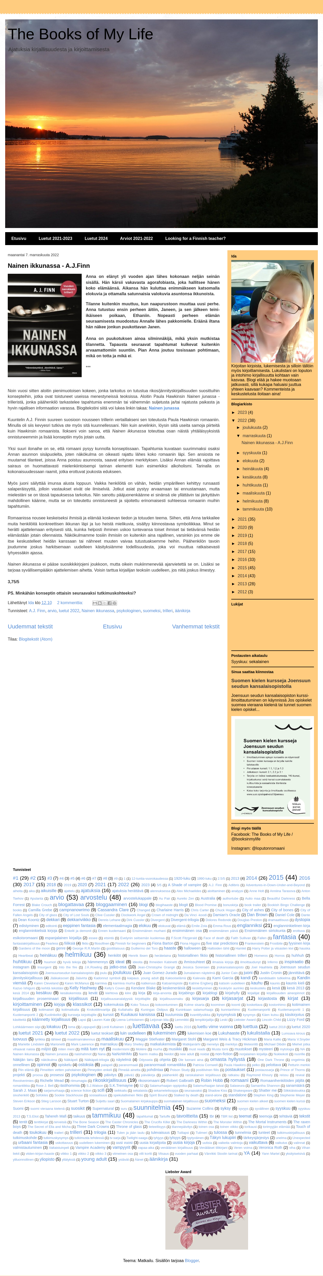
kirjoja (59, 1004)
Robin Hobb (212, 1080)
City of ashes (253, 910)
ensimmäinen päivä (223, 931)
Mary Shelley (134, 1044)
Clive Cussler (105, 915)
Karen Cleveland (46, 983)
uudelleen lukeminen (94, 1143)
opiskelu (65, 1065)
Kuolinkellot (52, 1015)
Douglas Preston (249, 920)
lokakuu (54, 1026)
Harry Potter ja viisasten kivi (273, 948)
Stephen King (263, 1095)
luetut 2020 (301, 1027)
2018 (243, 543)
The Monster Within (227, 1122)
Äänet (139, 1159)
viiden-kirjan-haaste (40, 1154)
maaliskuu (112, 1039)
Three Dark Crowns (93, 1127)
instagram (21, 967)
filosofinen (102, 943)
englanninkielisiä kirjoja (38, 931)
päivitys (110, 1075)
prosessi (57, 1075)
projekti (19, 1075)
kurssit (108, 1015)
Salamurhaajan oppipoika (168, 1086)
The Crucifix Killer (157, 1122)
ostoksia (86, 1064)
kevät (93, 993)
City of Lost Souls (76, 915)
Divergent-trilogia (185, 920)
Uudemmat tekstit (30, 626)
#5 (72, 878)
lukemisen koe (199, 1033)
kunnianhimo (230, 1010)
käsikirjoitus (294, 1015)
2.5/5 (221, 878)
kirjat (293, 998)
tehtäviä (285, 1116)
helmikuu (78, 954)
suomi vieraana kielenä (47, 1109)
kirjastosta (267, 998)
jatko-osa (118, 967)
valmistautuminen (27, 1147)
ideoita (138, 962)
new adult (187, 1054)
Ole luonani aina (190, 1060)
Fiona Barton (162, 943)
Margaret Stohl (184, 1039)
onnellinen (21, 1065)
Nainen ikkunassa (98, 611)
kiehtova (111, 993)
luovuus (20, 1039)
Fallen (262, 938)
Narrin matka (148, 1054)
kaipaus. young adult (143, 978)
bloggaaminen (111, 904)
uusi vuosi (124, 1143)
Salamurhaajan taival (208, 1086)
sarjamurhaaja (54, 1090)
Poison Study (180, 1070)
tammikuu (106, 1115)
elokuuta (251, 461)
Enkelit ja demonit (78, 931)
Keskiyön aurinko (231, 988)
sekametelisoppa (165, 1090)
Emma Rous (222, 926)
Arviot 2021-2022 (136, 238)
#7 (94, 878)
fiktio (85, 943)
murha (157, 1049)
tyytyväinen (195, 1138)
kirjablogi (210, 993)
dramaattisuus (278, 920)
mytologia (287, 1049)
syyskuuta (252, 453)
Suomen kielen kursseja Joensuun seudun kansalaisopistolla (271, 683)
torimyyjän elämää (276, 1127)
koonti (236, 1005)
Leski (224, 1020)
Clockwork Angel (133, 915)
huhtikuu (22, 961)
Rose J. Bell (45, 1086)
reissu (284, 1075)
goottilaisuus (115, 948)
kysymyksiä (226, 1015)
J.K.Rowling (93, 967)
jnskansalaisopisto (230, 967)
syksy (225, 1108)
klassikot (82, 1004)
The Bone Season (86, 1122)
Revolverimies (23, 1081)
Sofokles (41, 1095)
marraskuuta (255, 436)
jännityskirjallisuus (28, 978)
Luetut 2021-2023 (55, 238)
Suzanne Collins (199, 1108)
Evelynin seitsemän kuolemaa (142, 938)
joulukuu (122, 972)
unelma (281, 1138)
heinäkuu (48, 955)
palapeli (106, 1065)
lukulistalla (258, 1033)
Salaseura (237, 1086)
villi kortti (145, 1154)
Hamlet (241, 948)
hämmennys (98, 962)
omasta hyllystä (227, 1059)
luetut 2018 (277, 1027)
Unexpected (301, 1138)
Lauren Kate (101, 1020)
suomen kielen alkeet (252, 1101)
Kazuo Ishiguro (24, 988)
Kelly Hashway (83, 988)
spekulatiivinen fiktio (128, 1095)
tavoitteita (187, 1116)
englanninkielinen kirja (291, 926)
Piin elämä (26, 1070)
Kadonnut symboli (107, 978)
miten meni (66, 1049)
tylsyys (175, 1138)
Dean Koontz (28, 920)
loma (71, 1027)
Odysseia (145, 1060)
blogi (143, 904)
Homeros (261, 956)
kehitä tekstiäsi (52, 988)
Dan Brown (257, 915)
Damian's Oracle (226, 915)
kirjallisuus (78, 998)
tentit (23, 1122)
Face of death (214, 938)
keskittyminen (202, 988)
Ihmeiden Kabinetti (163, 962)
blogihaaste (164, 905)
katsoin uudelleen (232, 983)
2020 (243, 527)
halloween (192, 948)
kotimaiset (46, 1010)
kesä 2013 (295, 988)
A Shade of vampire (184, 885)
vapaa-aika (146, 1148)
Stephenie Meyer (292, 1095)
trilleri (168, 611)
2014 (243, 576)
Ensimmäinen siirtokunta (265, 931)
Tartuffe (164, 1116)
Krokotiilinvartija (98, 1010)
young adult (94, 1159)
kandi (246, 978)
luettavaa (146, 1025)
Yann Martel (271, 1154)
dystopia (302, 919)
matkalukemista (163, 1044)
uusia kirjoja (184, 1142)
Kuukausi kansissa (138, 1014)
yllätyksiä (68, 1159)
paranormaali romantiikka (165, 1065)
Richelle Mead (52, 1080)
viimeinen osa (123, 1154)
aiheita (18, 891)
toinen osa (206, 1127)
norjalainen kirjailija (253, 1054)
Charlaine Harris (170, 910)
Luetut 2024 (96, 238)
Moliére (141, 1049)
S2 (142, 1086)
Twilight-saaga (137, 1138)
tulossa (220, 1132)
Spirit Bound (158, 1095)
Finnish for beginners (130, 943)
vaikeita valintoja (230, 1143)
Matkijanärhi (192, 1044)
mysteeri (266, 1049)
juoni (248, 972)
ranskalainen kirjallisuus (203, 1075)
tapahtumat (144, 1116)
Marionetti (57, 1044)
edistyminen (29, 926)
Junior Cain (229, 973)
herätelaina (163, 956)
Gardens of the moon (34, 948)
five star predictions (222, 943)
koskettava (255, 1005)
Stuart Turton (78, 1101)
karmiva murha (124, 983)
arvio (52, 611)
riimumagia (79, 1081)
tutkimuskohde (25, 1138)
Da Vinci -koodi (195, 915)
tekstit (304, 1116)
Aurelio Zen (185, 898)
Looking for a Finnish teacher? (195, 238)
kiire (128, 993)
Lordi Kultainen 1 (114, 1027)
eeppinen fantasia (79, 925)
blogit (183, 905)
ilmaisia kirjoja (222, 962)
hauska (304, 948)
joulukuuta (253, 427)
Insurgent (44, 967)
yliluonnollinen (23, 1159)
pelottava (273, 1065)
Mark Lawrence (82, 1044)
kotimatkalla (70, 1010)
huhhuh (297, 955)
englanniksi (249, 925)
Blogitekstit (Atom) (35, 639)
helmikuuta (253, 501)
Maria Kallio (272, 1039)
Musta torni (220, 1049)
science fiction (81, 1090)
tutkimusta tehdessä (89, 1138)
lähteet (56, 1039)
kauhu (257, 983)
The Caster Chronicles (121, 1122)
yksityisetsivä (295, 1154)
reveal (300, 1075)
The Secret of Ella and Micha (49, 1127)
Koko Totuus (139, 1005)
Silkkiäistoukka (294, 1090)
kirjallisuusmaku (171, 999)
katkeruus (148, 983)
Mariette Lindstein (31, 1044)
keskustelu (258, 988)
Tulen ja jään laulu (131, 1133)
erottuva (299, 931)
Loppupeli (88, 1027)
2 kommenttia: (70, 603)
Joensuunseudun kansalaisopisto (69, 973)
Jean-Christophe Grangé (156, 967)
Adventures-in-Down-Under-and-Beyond (275, 885)
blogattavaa (71, 904)
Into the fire (68, 967)
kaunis (275, 983)
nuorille (299, 1054)
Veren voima (243, 1148)
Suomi (18, 1108)
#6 (83, 878)
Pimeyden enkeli (99, 1070)
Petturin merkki (299, 1065)
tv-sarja (115, 1138)
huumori (50, 962)
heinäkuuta (253, 469)
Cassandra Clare (113, 910)
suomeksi (151, 611)
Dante (305, 915)
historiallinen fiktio (193, 955)
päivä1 (129, 1075)
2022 (243, 420)
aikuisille (48, 890)
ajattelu (69, 891)
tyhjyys (158, 1138)
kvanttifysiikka (200, 1015)
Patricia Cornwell (205, 1065)
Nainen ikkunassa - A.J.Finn (49, 265)
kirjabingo (187, 993)
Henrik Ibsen (138, 956)
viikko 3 (100, 1154)
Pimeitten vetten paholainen (60, 1070)
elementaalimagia (117, 926)
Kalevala (199, 978)
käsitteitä (19, 1020)
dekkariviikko (79, 919)
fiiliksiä (69, 943)
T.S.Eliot (32, 1116)
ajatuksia (90, 890)
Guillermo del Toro (144, 948)
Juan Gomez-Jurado (160, 973)
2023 (243, 412)
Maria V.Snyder (298, 1039)
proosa (38, 1075)
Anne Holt (256, 891)
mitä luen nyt (92, 1049)
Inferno (272, 962)
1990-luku (204, 878)
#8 (105, 878)
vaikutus (281, 1143)
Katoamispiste (172, 983)
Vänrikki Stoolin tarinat (220, 1154)
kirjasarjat (232, 998)
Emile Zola (199, 926)
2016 (243, 559)
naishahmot (82, 1054)
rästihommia (69, 1085)
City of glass (48, 915)
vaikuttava (258, 1142)
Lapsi (82, 1020)
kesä (276, 988)
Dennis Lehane (109, 920)
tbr (212, 1116)
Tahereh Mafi (55, 1116)
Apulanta (36, 898)
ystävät (123, 1159)
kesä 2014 (21, 993)
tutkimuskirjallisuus (291, 1133)
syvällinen (262, 1109)
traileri (59, 1133)
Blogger (192, 1260)
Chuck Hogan (225, 910)
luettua (250, 1026)
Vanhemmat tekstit (196, 626)
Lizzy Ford (295, 1019)
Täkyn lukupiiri (223, 1137)
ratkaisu (234, 1075)
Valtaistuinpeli (59, 1148)
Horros (279, 956)
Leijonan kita (159, 1020)
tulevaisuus (160, 1132)
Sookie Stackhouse (69, 1095)
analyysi (237, 891)
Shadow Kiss (217, 1090)
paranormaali (128, 1065)
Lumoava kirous (293, 1033)
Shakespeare (242, 1090)
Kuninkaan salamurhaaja (194, 1010)
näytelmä (123, 1060)
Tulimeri (201, 1133)
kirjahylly (232, 993)
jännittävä (297, 973)
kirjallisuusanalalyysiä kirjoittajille (125, 999)
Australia (208, 898)
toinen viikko (229, 1127)
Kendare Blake (143, 988)
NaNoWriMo (122, 1054)
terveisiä (60, 1122)
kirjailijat (253, 993)
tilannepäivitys (182, 1127)
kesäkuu (44, 993)
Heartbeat (25, 956)
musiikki (175, 1049)
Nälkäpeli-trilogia (96, 1060)
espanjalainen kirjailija (63, 938)
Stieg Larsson (51, 1101)
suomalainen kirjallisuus (181, 1101)
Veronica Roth (270, 1147)
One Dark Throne (271, 1060)
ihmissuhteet (194, 962)
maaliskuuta (254, 493)
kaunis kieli (295, 983)
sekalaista (140, 1090)
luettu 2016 (183, 1027)
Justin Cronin (271, 973)
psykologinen (129, 611)
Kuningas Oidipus (154, 1010)
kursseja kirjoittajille (82, 1015)
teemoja (265, 1116)
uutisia (207, 1143)
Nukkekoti (281, 1054)
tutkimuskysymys (55, 1138)
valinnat (299, 1143)
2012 (243, 592)
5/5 (159, 885)
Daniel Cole (285, 915)
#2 (33, 878)
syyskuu (282, 1108)
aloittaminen (216, 891)
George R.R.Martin (86, 948)
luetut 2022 (69, 611)
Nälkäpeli (71, 1060)
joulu (103, 973)
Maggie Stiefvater (150, 1039)
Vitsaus (163, 1154)
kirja (142, 993)
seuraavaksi (193, 1090)
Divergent (158, 920)
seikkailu (120, 1090)
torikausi (250, 1127)
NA (302, 1049)
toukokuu (37, 1132)
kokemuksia (114, 1004)
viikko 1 (66, 1154)
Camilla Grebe (40, 910)
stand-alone (213, 1095)
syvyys (243, 1109)
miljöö (46, 1049)
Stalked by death (186, 1095)
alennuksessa (160, 891)
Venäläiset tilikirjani (213, 1148)
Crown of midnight (164, 915)
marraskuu (109, 1044)
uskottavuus (64, 1143)
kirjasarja (201, 998)
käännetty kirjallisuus (51, 1019)
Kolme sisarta (194, 1005)
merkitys (231, 1044)
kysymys (249, 1015)
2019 (243, 535)
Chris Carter (200, 910)
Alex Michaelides (188, 891)
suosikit (77, 1108)
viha (292, 1148)
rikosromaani (148, 1080)
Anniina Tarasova (282, 891)
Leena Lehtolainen (130, 1020)
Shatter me (267, 1090)
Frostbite (276, 943)
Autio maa (252, 898)
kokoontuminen (166, 1005)
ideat (120, 962)
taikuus (79, 1116)
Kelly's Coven (115, 988)
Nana (102, 1054)
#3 (49, 878)
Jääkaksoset (59, 978)
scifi (101, 1090)
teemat (245, 1116)
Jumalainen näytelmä (199, 973)
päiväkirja (148, 1075)
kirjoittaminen (27, 1004)
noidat (204, 1054)
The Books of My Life (80, 34)
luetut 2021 (31, 1033)
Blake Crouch (42, 905)
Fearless (52, 943)
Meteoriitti (251, 1044)
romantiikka (21, 1086)
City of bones (282, 910)
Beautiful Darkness (281, 898)
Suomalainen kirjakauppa (139, 1101)
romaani (239, 1080)
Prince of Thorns (292, 1070)
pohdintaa (155, 1070)
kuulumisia (174, 1015)
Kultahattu (125, 1010)
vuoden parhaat (186, 1154)
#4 (61, 878)
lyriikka (40, 1039)
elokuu (145, 925)
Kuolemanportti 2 (25, 1015)
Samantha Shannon (265, 1086)
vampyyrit (121, 1147)
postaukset (235, 1069)
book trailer (252, 905)
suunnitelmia (152, 1107)
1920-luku (182, 878)
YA (247, 1153)
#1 (15, 878)
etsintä (109, 938)
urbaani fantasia (33, 1142)
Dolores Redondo (219, 920)
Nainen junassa (56, 1054)
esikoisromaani (25, 938)
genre (61, 948)
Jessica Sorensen (195, 967)
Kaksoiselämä (175, 978)
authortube (230, 898)
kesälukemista (70, 993)
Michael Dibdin (275, 1044)
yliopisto (47, 1159)
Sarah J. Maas (25, 1090)
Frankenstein (254, 943)
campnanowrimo (74, 910)
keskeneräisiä (174, 988)
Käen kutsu (270, 1015)
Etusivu (18, 238)
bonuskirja (230, 905)
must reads (197, 1049)
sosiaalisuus (98, 1095)
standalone (237, 1095)
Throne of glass (129, 1127)
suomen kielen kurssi (289, 1101)
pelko (256, 1065)
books (17, 910)
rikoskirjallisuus (109, 1080)
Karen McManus (77, 983)
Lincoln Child (271, 1020)
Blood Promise (206, 905)
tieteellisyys (157, 1127)
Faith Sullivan (241, 938)
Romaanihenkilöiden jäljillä (282, 1080)
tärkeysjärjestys (256, 1138)
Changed (143, 910)
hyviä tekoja (72, 962)
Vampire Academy (90, 1147)
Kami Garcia (222, 978)
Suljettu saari (105, 1101)
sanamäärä (295, 1085)
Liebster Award (245, 1020)
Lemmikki (182, 1020)
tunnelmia (243, 1132)
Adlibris (233, 885)
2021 (243, 519)
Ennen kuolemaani (112, 931)
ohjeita (165, 1060)
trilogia (100, 1132)
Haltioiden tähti (218, 948)
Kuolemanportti (259, 1010)
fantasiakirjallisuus (26, 943)
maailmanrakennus (81, 1039)
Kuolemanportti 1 (291, 1010)
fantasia (284, 936)
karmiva (101, 983)
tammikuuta (254, 509)
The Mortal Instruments (267, 1122)
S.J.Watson (95, 1086)
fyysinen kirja (299, 943)
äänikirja (182, 611)
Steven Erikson (24, 1101)
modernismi (120, 1049)
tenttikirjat (41, 1122)
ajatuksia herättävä (127, 891)
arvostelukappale (137, 898)
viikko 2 (83, 1154)
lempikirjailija (204, 1020)
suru (124, 1109)
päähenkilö (170, 1075)
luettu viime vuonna (215, 1026)
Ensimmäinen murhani (149, 931)
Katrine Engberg (201, 983)
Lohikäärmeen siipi (27, 1027)
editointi (51, 926)
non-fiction (223, 1054)
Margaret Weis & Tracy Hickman (230, 1039)
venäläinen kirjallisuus (176, 1148)
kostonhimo (277, 1005)
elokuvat (164, 926)
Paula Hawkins (235, 1065)
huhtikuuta (253, 485)
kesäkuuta (253, 477)
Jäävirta (81, 978)
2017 (243, 551)
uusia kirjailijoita (153, 1143)
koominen (218, 1005)
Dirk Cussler (136, 920)
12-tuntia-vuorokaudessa (150, 878)
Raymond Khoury (260, 1075)
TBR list (227, 1116)
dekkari (53, 919)
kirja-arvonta (162, 993)
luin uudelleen (133, 1033)
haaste (170, 948)
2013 (243, 584)
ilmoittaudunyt (250, 962)
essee (93, 938)
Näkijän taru (23, 1060)
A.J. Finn (37, 611)
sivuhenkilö (21, 1095)
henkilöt (114, 955)
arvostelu (93, 897)
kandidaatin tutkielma (274, 978)
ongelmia (298, 1060)
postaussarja (264, 1070)
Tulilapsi (183, 1133)
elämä (181, 926)
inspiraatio (293, 962)
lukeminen (164, 1033)
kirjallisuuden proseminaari (36, 999)
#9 (116, 878)
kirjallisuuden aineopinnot (285, 993)
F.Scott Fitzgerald (184, 938)
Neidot (169, 1054)
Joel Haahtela (261, 967)
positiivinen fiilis (207, 1070)
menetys (212, 1044)
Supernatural (103, 1108)
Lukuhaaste (229, 1033)
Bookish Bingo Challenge (286, 905)
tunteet (264, 1132)
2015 (243, 568)
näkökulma (49, 1060)
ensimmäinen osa (187, 931)
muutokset (243, 1049)
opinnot (43, 1064)
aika (32, 891)
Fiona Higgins (190, 943)
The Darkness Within (191, 1122)
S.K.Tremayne (121, 1085)
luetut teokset (102, 1033)
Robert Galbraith (180, 1080)
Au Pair (164, 898)
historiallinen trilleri (231, 955)
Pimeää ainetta (129, 1070)
